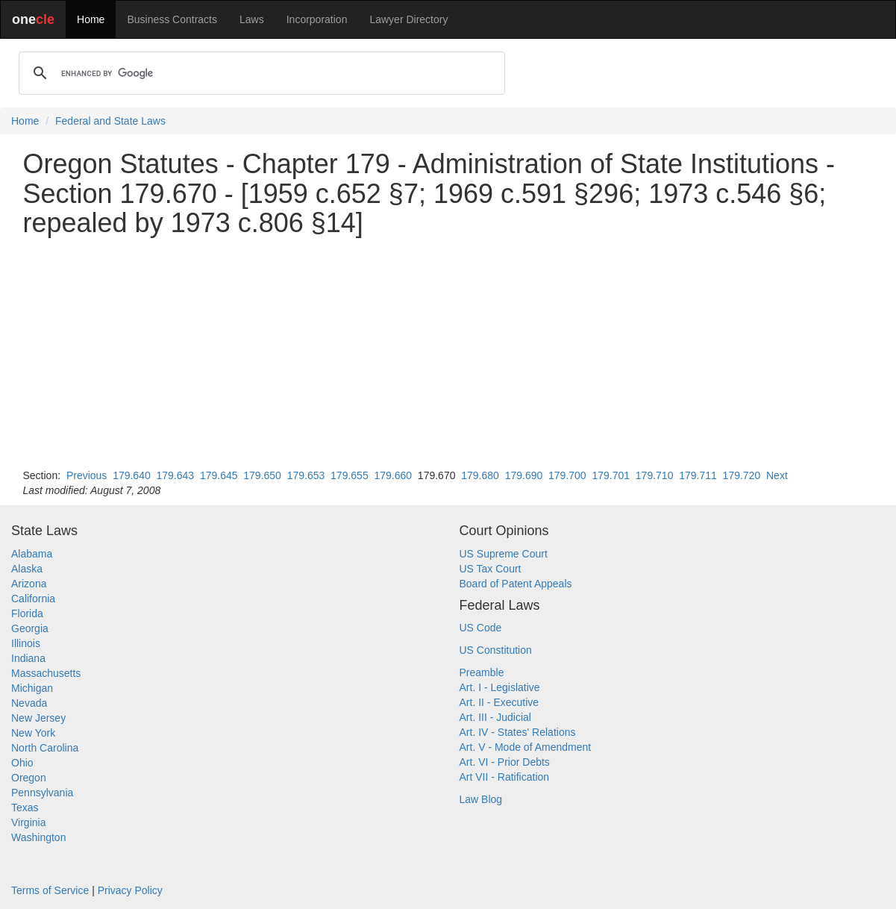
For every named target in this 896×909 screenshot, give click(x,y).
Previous (86, 475)
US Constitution (496, 650)
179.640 (132, 475)
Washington (38, 837)
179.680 (480, 475)
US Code (481, 628)
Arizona (28, 584)
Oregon (28, 778)
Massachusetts (46, 673)
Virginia (28, 822)
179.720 (742, 475)
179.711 (698, 475)
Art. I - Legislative (500, 687)
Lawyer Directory (408, 19)
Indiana (28, 658)
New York (33, 733)
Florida (27, 613)
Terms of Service (50, 890)
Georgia (29, 628)
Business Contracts (172, 19)
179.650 (262, 475)
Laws (251, 19)
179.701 (611, 475)
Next (777, 475)
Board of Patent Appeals (516, 584)
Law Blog (481, 799)
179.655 (349, 475)
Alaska (27, 569)
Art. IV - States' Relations (518, 732)
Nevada (29, 703)
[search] (259, 73)
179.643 (176, 475)
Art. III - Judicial (495, 717)
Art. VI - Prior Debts (505, 762)
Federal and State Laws (110, 121)
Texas (25, 807)
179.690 (524, 475)
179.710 (655, 475)
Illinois (25, 643)
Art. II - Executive (499, 702)
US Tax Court (490, 569)
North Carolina (44, 748)
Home (90, 19)
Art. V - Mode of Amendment (526, 747)
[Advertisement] (448, 353)
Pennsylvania (42, 793)
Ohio (22, 763)
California (33, 599)
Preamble (482, 672)
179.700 (567, 475)
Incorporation (317, 19)
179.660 (393, 475)
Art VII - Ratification (505, 777)
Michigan (32, 688)
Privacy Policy (130, 890)
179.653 (306, 475)
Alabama (31, 554)
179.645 (219, 475)
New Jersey (38, 718)
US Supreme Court (504, 554)
